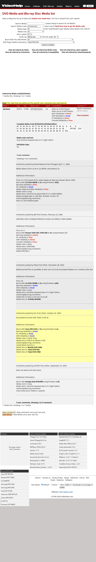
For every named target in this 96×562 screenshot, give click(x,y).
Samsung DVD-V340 (7, 484)
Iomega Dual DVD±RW (34, 381)
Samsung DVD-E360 (7, 488)
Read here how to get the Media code (70, 26)
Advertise (74, 478)
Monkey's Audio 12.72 (37, 464)
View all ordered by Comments (17, 52)
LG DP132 (4, 501)
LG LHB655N (5, 481)
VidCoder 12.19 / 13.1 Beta (68, 460)
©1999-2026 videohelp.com (62, 496)
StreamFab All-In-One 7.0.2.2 (39, 457)
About (77, 6)
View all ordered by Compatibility (45, 52)
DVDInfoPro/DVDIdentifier (45, 124)
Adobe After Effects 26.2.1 (67, 444)
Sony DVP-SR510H (7, 474)
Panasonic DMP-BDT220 (9, 494)
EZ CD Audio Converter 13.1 (68, 450)
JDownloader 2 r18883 (37, 460)
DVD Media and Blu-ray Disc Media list (28, 13)
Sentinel (6, 109)
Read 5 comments (84, 108)
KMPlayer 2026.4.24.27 (37, 447)
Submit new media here (41, 18)
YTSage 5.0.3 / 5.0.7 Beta (38, 437)
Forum (27, 6)
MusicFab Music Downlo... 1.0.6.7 (41, 467)
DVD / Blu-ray (48, 6)
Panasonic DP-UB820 (8, 504)
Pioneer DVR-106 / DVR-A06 (36, 233)
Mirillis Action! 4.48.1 (37, 454)
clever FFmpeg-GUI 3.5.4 (38, 440)
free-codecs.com (66, 492)
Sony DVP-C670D (6, 491)
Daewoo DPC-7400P (7, 477)
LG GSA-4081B (31, 182)
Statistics (60, 480)
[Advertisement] (48, 73)
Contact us (46, 478)
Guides (60, 6)
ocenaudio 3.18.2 (35, 444)
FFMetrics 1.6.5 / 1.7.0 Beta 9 (68, 457)
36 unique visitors (15, 447)
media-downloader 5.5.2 (67, 447)
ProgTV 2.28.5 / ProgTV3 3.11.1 (69, 454)
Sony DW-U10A (31, 329)
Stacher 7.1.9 (34, 450)
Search (38, 478)
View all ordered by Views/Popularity (76, 52)
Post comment (82, 115)
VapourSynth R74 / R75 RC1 (68, 467)
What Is (69, 6)
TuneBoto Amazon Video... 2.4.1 (69, 464)
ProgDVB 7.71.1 (64, 440)
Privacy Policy (57, 478)
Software (36, 6)
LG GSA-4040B (31, 283)
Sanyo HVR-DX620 (7, 498)
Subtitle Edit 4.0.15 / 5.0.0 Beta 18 (70, 437)
